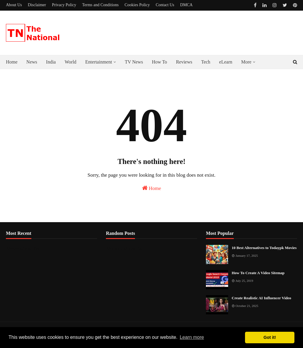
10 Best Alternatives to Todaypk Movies (264, 247)
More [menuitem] (246, 61)
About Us (14, 5)
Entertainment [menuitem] (98, 61)
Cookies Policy (137, 5)
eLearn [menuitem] (225, 61)
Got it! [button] (270, 337)
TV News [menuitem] (134, 61)
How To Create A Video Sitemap (258, 273)
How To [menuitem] (159, 61)
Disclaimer (37, 5)
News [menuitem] (31, 61)
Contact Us (165, 5)
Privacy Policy (64, 5)
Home (151, 188)
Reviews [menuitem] (184, 61)
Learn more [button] (192, 337)
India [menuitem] (51, 61)
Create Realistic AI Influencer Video (261, 298)
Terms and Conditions (100, 5)
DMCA (186, 5)
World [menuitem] (70, 61)
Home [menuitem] (11, 61)
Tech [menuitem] (205, 61)
